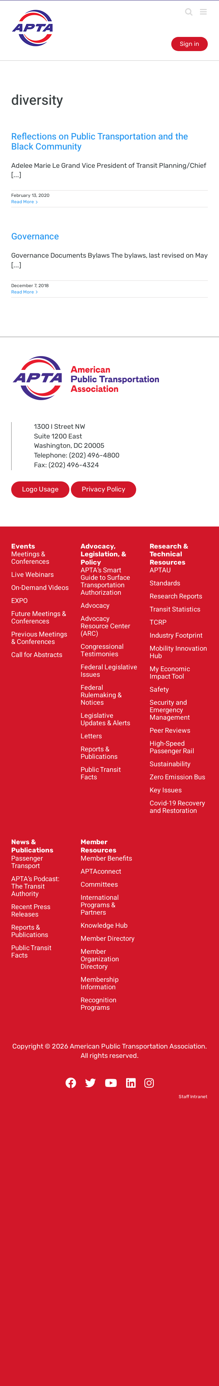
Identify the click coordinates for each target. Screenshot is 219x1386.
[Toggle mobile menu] (204, 12)
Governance (35, 236)
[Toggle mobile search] (189, 12)
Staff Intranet (193, 1096)
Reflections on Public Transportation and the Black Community (99, 141)
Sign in (189, 43)
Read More (22, 201)
